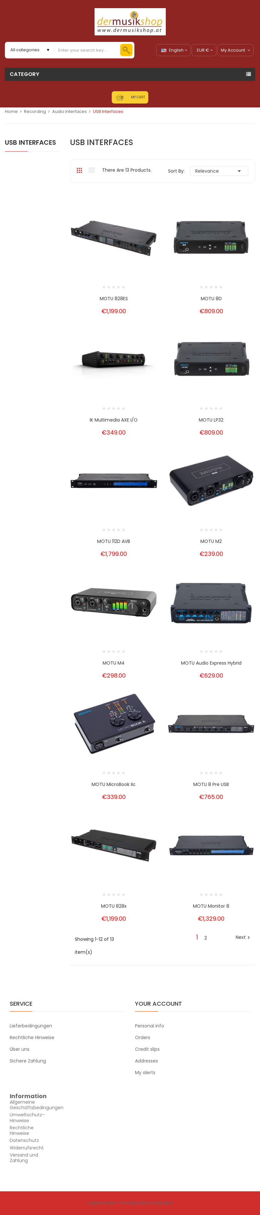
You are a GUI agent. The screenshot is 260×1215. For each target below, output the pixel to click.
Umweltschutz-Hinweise (27, 1117)
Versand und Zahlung (24, 1158)
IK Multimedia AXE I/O (114, 420)
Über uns (19, 1049)
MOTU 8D (211, 298)
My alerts (145, 1072)
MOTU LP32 (211, 420)
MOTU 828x (114, 906)
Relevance (219, 171)
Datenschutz (24, 1140)
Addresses (146, 1061)
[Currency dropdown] (204, 50)
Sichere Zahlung (28, 1061)
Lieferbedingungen (31, 1026)
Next (244, 937)
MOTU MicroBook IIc (114, 784)
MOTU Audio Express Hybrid (211, 663)
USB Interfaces (30, 142)
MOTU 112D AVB (113, 541)
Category (24, 74)
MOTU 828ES (114, 298)
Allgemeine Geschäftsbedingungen (36, 1105)
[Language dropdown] (173, 50)
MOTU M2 (211, 541)
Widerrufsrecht (27, 1148)
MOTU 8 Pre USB (211, 784)
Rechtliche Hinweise (32, 1037)
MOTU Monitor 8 (211, 906)
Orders (142, 1037)
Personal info (149, 1026)
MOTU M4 (114, 663)
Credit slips (147, 1049)
